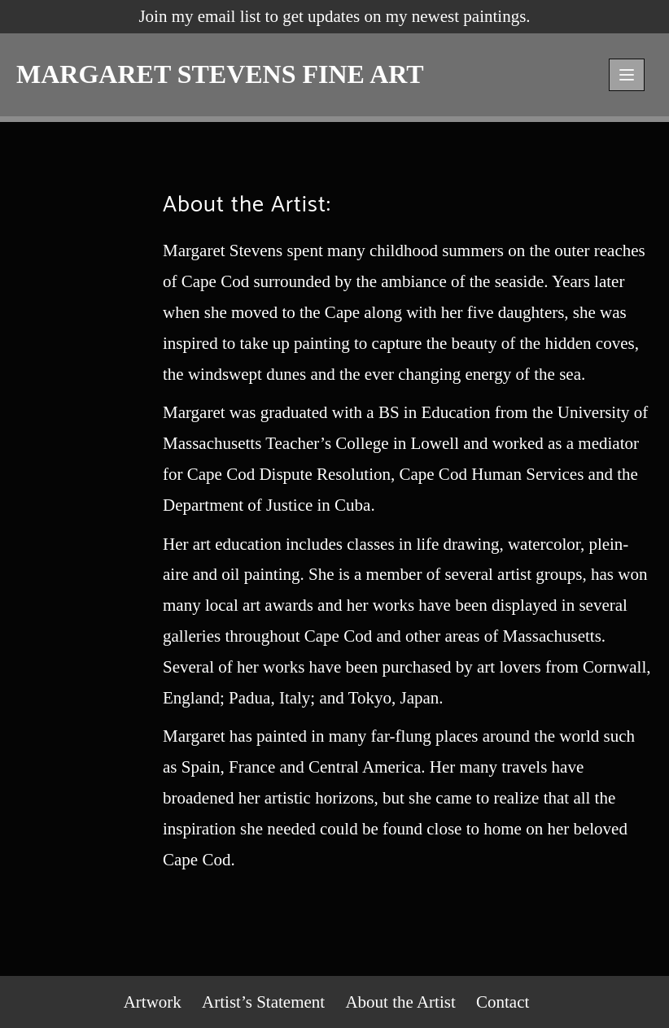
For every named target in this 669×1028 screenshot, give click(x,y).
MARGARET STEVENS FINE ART (220, 74)
